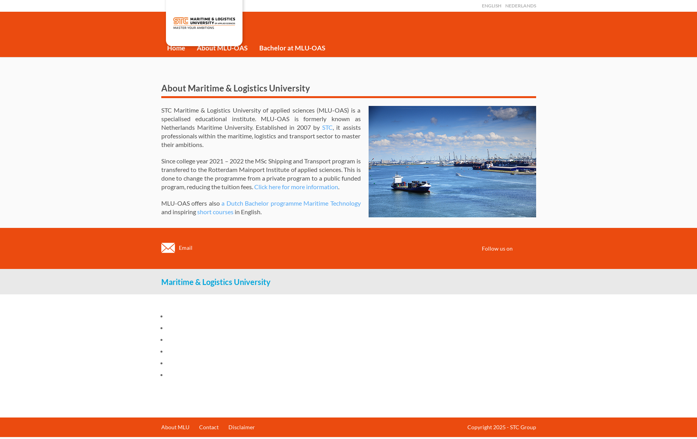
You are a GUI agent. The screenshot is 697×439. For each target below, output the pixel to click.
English (491, 6)
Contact (209, 427)
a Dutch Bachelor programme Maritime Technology (291, 203)
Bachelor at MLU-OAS (292, 48)
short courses (215, 211)
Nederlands (520, 6)
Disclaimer (241, 427)
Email (186, 247)
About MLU (175, 427)
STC (327, 127)
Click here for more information (296, 186)
